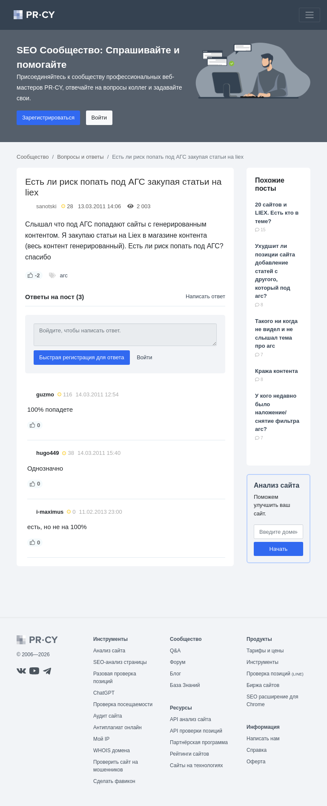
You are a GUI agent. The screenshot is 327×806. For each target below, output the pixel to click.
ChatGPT (104, 693)
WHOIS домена (111, 751)
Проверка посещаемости (122, 704)
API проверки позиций (196, 731)
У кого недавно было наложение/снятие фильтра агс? (277, 412)
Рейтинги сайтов (189, 754)
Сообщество (33, 157)
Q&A (175, 651)
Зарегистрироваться (48, 117)
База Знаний (185, 685)
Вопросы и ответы (80, 157)
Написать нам (263, 739)
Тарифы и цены (265, 651)
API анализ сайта (190, 719)
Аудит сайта (107, 716)
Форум (177, 662)
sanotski (46, 206)
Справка (257, 750)
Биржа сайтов (263, 685)
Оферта (256, 762)
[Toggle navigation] (309, 15)
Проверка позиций (275, 674)
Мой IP (101, 739)
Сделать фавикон (114, 781)
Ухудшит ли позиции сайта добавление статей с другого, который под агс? (275, 271)
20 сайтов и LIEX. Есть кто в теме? (276, 212)
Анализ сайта (276, 485)
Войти (99, 117)
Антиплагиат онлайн (117, 727)
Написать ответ (205, 296)
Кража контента (276, 371)
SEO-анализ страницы (120, 662)
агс (64, 275)
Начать (279, 549)
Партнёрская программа (199, 742)
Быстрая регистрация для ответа (81, 357)
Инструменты (262, 662)
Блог (175, 674)
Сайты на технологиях (196, 765)
